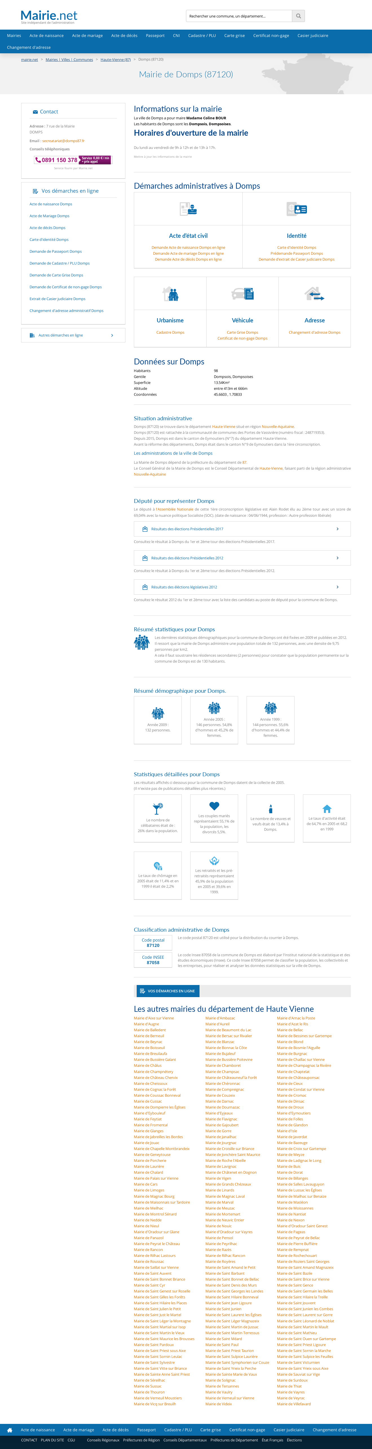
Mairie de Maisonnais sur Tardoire (162, 1202)
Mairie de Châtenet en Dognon (231, 1172)
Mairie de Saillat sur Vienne (156, 1267)
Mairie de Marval (219, 1202)
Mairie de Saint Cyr (149, 1285)
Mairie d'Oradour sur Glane (156, 1231)
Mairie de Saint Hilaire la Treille (302, 1297)
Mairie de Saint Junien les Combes (305, 1308)
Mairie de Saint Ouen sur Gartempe (306, 1338)
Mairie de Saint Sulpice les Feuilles (305, 1356)
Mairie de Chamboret (223, 1065)
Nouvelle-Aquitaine (278, 426)
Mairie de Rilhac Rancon (225, 1255)
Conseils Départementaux (185, 1440)
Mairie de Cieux (290, 1083)
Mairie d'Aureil (217, 1023)
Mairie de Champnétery (153, 1071)
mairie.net (29, 59)
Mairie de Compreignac (224, 1089)
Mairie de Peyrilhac (221, 1243)
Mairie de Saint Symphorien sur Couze (237, 1362)
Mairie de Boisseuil (149, 1047)
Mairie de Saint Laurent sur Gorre (305, 1314)
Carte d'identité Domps (296, 247)
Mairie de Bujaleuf (220, 1053)
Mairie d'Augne (146, 1023)
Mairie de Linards (219, 1190)
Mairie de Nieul (146, 1225)
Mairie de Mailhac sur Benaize (301, 1196)
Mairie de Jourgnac (220, 1142)
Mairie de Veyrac (291, 1397)
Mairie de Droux (290, 1107)
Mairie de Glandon (292, 1124)
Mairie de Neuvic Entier (224, 1219)
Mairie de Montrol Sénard (155, 1214)
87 (244, 462)
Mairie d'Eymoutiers (294, 1113)
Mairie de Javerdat (292, 1136)
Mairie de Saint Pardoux (154, 1344)
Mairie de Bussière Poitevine (229, 1059)
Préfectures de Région (141, 1440)
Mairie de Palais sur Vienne (156, 1178)
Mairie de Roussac (149, 1261)
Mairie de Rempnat (293, 1249)
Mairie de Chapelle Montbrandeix (162, 1148)
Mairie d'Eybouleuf (149, 1113)
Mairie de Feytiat (148, 1119)
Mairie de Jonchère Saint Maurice (232, 1154)
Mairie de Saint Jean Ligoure (228, 1302)
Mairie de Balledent (150, 1029)
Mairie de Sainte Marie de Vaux (231, 1374)
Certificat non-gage (271, 35)
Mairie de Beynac (148, 1041)
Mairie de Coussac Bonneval (157, 1095)
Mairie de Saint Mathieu (297, 1332)
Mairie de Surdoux (292, 1380)
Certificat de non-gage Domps (242, 338)
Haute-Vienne (223, 426)
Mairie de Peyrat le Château (157, 1243)
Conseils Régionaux (103, 1440)
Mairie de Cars (146, 1184)
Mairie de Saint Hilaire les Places (160, 1302)
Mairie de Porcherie (150, 1160)
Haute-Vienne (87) (116, 59)
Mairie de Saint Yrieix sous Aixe (302, 1368)
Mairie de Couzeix (220, 1095)
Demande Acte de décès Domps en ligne (188, 259)
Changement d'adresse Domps (314, 332)
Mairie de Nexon (291, 1219)
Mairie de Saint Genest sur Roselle (162, 1291)
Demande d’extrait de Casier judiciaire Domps (297, 259)
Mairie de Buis (288, 1166)
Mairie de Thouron (149, 1392)
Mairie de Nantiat (291, 1214)
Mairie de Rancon (148, 1249)
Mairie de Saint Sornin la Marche (304, 1350)
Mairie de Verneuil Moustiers (158, 1397)
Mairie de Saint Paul (221, 1344)
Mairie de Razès (218, 1249)
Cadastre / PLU (202, 35)
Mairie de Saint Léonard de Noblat (305, 1320)
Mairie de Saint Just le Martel (157, 1314)
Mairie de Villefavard (294, 1403)
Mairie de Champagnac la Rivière (304, 1065)
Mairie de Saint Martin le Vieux (159, 1332)
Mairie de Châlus (147, 1065)
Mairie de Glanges (148, 1130)
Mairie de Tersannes (222, 1386)
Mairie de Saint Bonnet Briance (159, 1279)
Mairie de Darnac (219, 1101)
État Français (272, 1440)
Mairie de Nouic (218, 1225)
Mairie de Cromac (291, 1095)
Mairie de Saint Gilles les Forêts (159, 1297)
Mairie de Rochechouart (297, 1255)
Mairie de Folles (290, 1119)
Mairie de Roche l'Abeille (225, 1160)
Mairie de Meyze (290, 1154)
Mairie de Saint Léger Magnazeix (232, 1320)
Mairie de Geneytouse (152, 1154)
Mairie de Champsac (222, 1071)
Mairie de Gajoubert (222, 1124)
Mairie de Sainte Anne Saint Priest (162, 1374)
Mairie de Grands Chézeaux (228, 1184)
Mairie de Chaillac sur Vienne (301, 1059)
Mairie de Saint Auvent (153, 1273)
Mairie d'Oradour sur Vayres (229, 1231)
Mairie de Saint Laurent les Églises (233, 1314)
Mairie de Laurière (149, 1166)
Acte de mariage (87, 35)
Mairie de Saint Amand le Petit (230, 1267)
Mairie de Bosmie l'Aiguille (298, 1047)
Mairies (14, 35)
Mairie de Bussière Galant (155, 1059)
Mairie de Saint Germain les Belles (305, 1291)
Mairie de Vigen (218, 1178)
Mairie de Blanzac (219, 1041)
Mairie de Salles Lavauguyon (300, 1184)
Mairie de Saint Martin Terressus (232, 1332)
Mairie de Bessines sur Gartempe (304, 1035)
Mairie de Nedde (147, 1219)
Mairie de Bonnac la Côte (226, 1047)
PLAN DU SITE (52, 1440)
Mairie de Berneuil (149, 1035)
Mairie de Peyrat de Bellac (298, 1237)
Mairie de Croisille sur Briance (229, 1148)
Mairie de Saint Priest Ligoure (301, 1344)
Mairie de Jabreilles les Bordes (158, 1136)
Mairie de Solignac (220, 1380)
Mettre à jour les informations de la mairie (163, 157)
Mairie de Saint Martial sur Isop (160, 1326)
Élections (294, 1440)
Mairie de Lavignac (220, 1166)
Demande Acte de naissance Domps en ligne (188, 247)
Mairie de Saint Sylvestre (154, 1362)
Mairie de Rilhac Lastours (155, 1255)
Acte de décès (124, 35)
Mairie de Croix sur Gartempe (301, 1148)
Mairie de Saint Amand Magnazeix (305, 1267)
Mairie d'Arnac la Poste (296, 1018)
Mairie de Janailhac (220, 1136)
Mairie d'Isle (287, 1130)
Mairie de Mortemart (222, 1214)
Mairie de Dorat (290, 1172)
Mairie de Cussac (148, 1101)
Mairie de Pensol (219, 1237)
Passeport (155, 35)
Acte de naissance (47, 35)
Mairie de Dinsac (290, 1101)
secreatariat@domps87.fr (63, 140)
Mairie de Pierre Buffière (297, 1243)
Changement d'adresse (29, 47)
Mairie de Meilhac (148, 1208)
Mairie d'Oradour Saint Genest (302, 1225)
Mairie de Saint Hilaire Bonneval (231, 1297)
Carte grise (234, 35)
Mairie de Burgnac (292, 1053)
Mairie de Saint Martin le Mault (302, 1326)
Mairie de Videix (218, 1403)
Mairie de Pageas (291, 1231)
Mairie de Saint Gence (295, 1285)
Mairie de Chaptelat (293, 1071)
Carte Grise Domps (242, 332)
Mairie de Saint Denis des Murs (231, 1285)
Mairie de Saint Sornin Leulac (158, 1356)
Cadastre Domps (170, 332)
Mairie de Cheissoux (150, 1083)
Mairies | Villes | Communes (69, 59)
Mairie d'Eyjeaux (219, 1113)
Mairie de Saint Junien (223, 1308)
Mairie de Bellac (290, 1029)
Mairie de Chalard (148, 1172)
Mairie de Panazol (148, 1237)
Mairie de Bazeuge (292, 1142)
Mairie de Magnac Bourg (154, 1196)
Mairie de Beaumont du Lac (228, 1029)
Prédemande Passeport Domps (297, 253)
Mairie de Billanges (292, 1178)
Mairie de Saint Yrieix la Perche (230, 1368)
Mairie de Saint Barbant (225, 1273)
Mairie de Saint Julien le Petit (157, 1308)
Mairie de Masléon (292, 1202)
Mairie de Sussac (147, 1386)
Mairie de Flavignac (221, 1119)
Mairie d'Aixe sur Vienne (154, 1018)
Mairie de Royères (220, 1261)
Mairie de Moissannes (295, 1208)
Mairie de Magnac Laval (225, 1196)
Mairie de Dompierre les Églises (159, 1107)
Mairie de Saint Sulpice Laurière (231, 1356)
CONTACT (29, 1440)
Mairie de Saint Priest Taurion (229, 1350)
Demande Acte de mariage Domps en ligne (188, 253)
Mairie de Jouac (146, 1142)
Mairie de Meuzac (220, 1208)
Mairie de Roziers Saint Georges (303, 1261)
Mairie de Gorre (218, 1130)
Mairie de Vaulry (218, 1392)
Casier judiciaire (313, 35)
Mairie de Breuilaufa (150, 1053)
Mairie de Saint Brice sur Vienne (303, 1279)
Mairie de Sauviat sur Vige (298, 1374)
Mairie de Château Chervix (156, 1077)
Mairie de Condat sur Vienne (300, 1089)
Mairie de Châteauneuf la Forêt (231, 1077)
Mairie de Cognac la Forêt (155, 1089)
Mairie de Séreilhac (149, 1380)
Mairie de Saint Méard (223, 1338)
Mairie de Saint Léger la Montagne (162, 1320)
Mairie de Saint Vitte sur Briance (160, 1368)
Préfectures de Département (234, 1440)
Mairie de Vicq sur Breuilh (155, 1403)
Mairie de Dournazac (222, 1107)
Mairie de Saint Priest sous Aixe (160, 1350)
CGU (71, 1440)
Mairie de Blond (290, 1041)
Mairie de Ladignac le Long (299, 1160)
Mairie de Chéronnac (222, 1083)
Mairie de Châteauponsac (298, 1077)
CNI (176, 35)
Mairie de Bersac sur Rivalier (228, 1035)
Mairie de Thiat (289, 1386)
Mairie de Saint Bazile (294, 1273)
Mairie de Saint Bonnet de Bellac (232, 1279)
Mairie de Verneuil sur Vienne (229, 1397)
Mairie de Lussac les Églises (299, 1190)
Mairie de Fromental (151, 1124)
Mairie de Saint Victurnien (298, 1362)
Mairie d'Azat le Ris (292, 1023)
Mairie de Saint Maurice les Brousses (164, 1338)
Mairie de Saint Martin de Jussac (231, 1326)
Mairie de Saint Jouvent (296, 1302)
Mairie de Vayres (291, 1392)
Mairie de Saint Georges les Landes (234, 1291)
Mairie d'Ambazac (220, 1018)
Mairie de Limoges (149, 1190)
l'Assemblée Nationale (174, 509)
